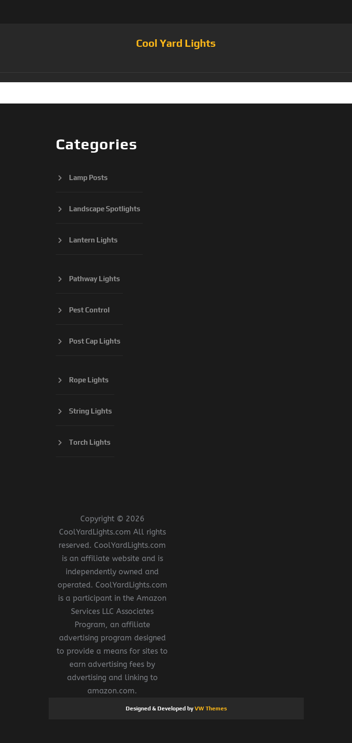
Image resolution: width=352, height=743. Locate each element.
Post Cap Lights (94, 341)
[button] (176, 77)
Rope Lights (89, 380)
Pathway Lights (94, 279)
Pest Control (89, 310)
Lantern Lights (93, 240)
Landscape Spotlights (104, 209)
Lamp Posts (88, 177)
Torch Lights (90, 442)
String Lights (90, 411)
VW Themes (210, 708)
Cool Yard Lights (176, 43)
